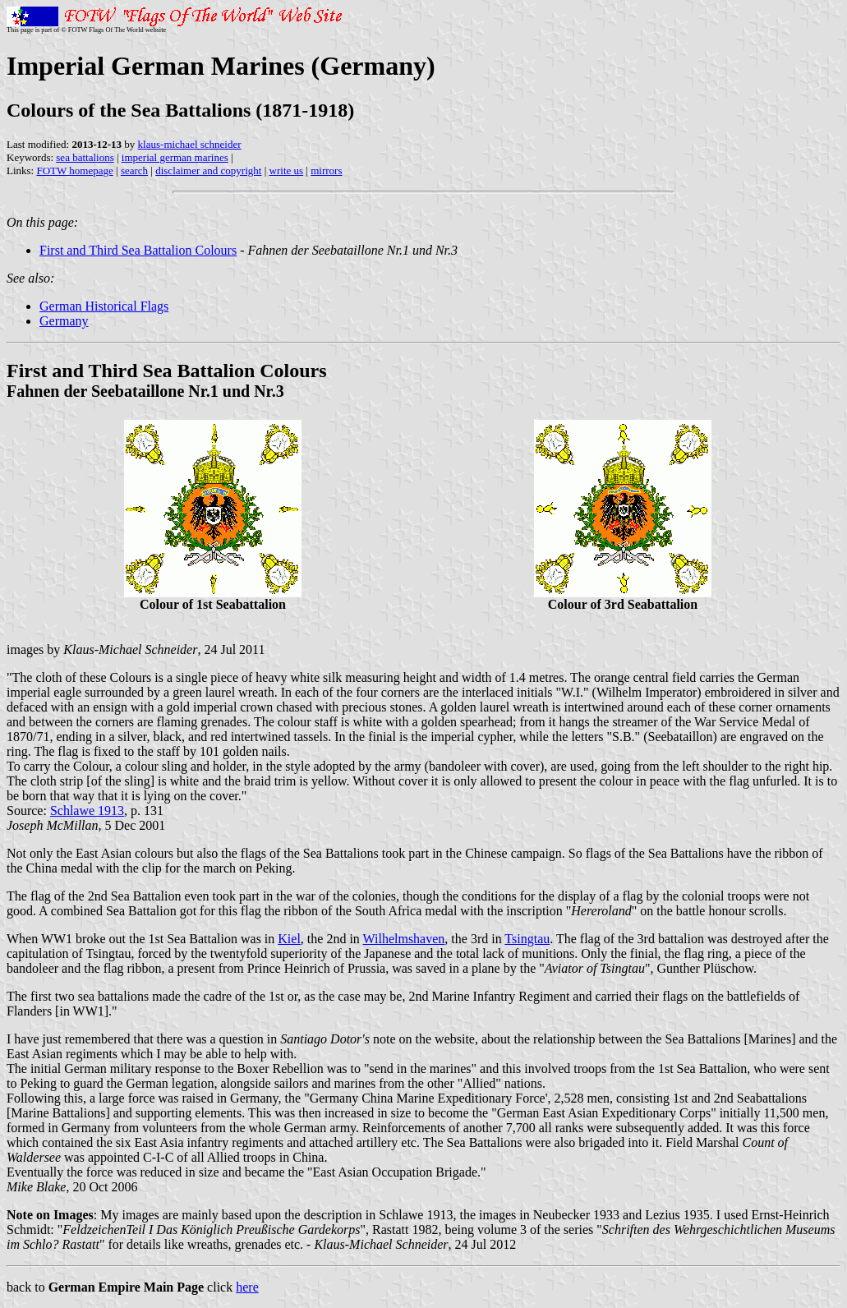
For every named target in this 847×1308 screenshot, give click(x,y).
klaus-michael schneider (190, 144)
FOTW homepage (74, 170)
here (247, 1287)
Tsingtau (527, 939)
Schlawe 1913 (87, 811)
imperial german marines (175, 157)
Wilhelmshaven (404, 939)
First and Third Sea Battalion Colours (138, 250)
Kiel (289, 939)
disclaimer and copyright (208, 170)
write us (286, 170)
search (134, 170)
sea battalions (84, 157)
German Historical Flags (103, 306)
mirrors (326, 170)
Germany (64, 321)
